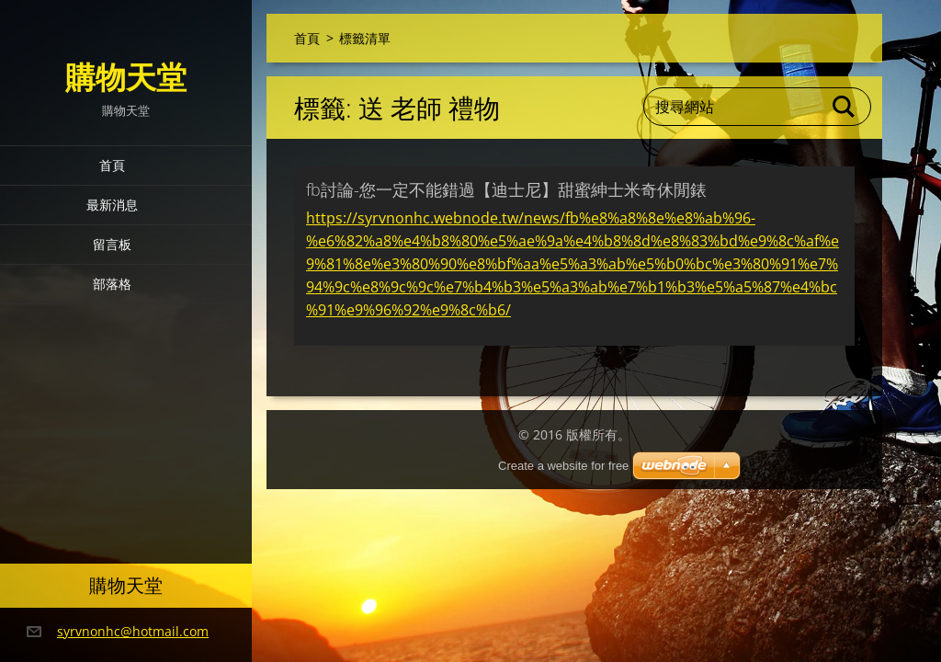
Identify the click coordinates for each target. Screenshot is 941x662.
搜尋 (844, 106)
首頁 (112, 165)
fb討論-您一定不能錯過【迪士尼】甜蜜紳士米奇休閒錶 (506, 189)
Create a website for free (563, 466)
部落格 (112, 283)
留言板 (112, 244)
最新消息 (112, 204)
